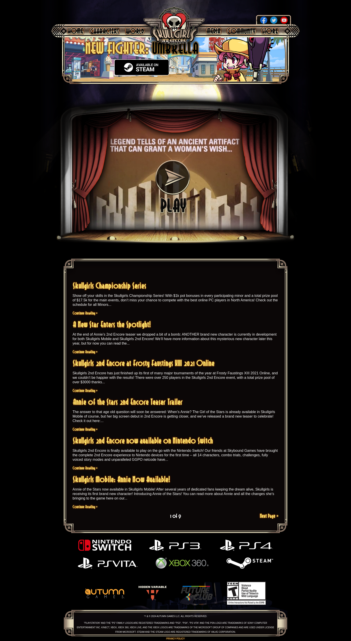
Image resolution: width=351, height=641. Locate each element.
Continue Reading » (85, 313)
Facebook (263, 20)
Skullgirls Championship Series (109, 285)
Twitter (273, 20)
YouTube (284, 20)
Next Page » (269, 516)
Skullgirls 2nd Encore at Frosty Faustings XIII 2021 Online (143, 363)
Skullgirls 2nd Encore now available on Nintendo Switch (143, 440)
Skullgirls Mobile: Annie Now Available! (121, 479)
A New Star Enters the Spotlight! (112, 324)
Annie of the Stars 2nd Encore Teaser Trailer (128, 402)
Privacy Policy (175, 638)
